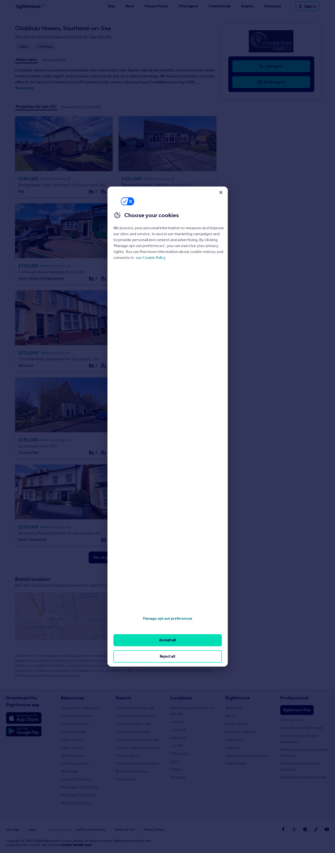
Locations (182, 698)
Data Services (292, 719)
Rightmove (237, 698)
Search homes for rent (135, 716)
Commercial (219, 6)
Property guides (75, 723)
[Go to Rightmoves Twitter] (294, 829)
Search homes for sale (135, 708)
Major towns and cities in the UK (192, 711)
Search (123, 698)
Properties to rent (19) (81, 107)
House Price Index (77, 716)
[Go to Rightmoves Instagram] (305, 829)
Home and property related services (304, 752)
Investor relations (241, 731)
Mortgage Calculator (79, 795)
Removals (69, 771)
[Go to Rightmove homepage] (30, 6)
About (230, 716)
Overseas (272, 6)
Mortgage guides (76, 803)
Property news (74, 731)
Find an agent (127, 755)
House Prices (156, 6)
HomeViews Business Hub (303, 777)
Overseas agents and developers (299, 738)
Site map (12, 830)
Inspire (247, 6)
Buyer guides (72, 739)
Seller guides (72, 747)
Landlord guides (75, 763)
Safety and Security (80, 830)
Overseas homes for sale (137, 739)
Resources (72, 698)
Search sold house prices (137, 747)
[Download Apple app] (24, 718)
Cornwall (178, 729)
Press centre (236, 723)
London (177, 721)
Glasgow (178, 737)
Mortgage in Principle (79, 787)
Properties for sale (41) (36, 106)
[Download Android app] (24, 732)
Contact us (235, 739)
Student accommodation (137, 763)
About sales (26, 59)
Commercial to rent (133, 731)
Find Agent (188, 6)
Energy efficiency (76, 779)
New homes (126, 779)
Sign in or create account (247, 755)
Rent (130, 6)
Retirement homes (132, 771)
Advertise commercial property (299, 766)
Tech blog (233, 708)
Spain (175, 761)
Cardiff (177, 745)
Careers (232, 747)
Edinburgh (180, 753)
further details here (76, 845)
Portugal (178, 777)
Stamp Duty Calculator (80, 708)
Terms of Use (114, 830)
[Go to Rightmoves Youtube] (327, 829)
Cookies (50, 830)
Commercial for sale (133, 723)
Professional (294, 698)
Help (31, 830)
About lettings (54, 60)
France (176, 769)
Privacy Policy (143, 830)
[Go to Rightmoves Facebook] (283, 829)
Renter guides (73, 755)
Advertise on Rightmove (301, 727)
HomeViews (236, 763)
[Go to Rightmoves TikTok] (316, 829)
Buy (111, 6)
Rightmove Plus (297, 710)
